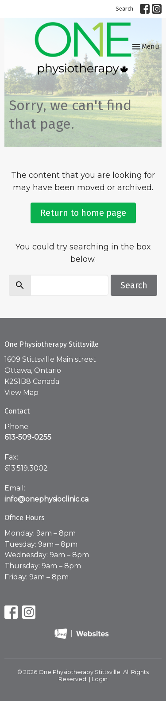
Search (124, 8)
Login (100, 679)
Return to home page (83, 212)
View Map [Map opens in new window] (21, 392)
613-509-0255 (27, 437)
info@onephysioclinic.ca (46, 499)
